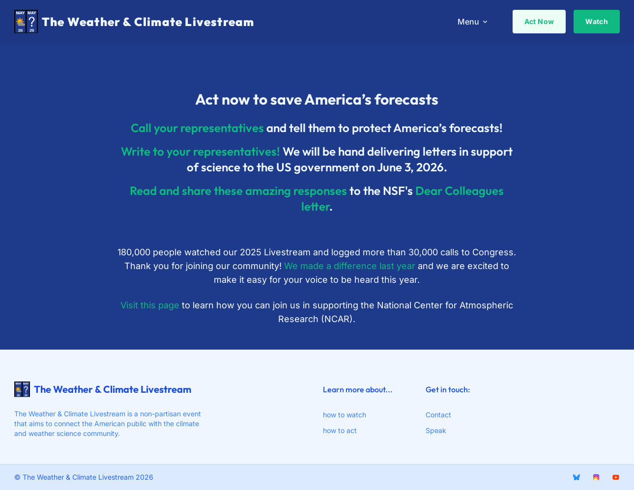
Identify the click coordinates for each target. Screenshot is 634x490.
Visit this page (149, 306)
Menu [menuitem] (473, 22)
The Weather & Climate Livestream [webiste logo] (102, 389)
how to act (340, 430)
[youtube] (616, 477)
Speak (436, 430)
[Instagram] (596, 477)
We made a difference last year (349, 267)
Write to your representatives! (200, 152)
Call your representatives (197, 128)
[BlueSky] (576, 477)
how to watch (344, 414)
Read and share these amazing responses (238, 191)
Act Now (539, 21)
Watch (596, 21)
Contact (438, 414)
